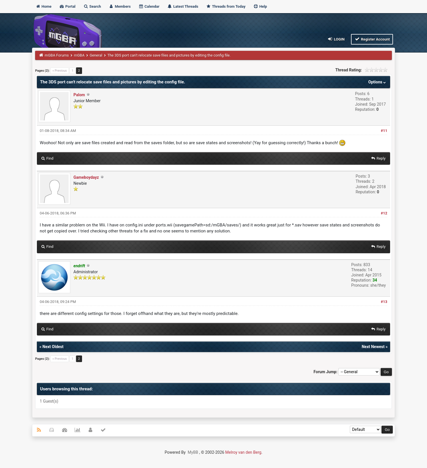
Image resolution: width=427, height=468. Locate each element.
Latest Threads (182, 6)
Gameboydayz (86, 177)
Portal (67, 6)
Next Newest (373, 346)
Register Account (372, 39)
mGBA (79, 55)
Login (336, 39)
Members (120, 6)
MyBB (193, 452)
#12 (384, 213)
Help (260, 6)
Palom (79, 95)
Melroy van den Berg (243, 452)
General (96, 55)
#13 (384, 302)
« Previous (59, 71)
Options (377, 82)
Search (92, 6)
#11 (384, 130)
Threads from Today (226, 6)
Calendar (148, 6)
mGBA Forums (57, 55)
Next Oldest (53, 346)
